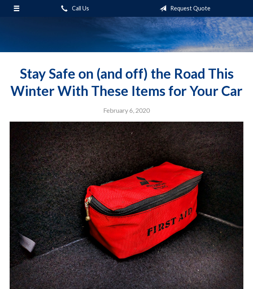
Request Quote (183, 8)
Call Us (73, 8)
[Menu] (16, 8)
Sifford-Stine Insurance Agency (126, 34)
